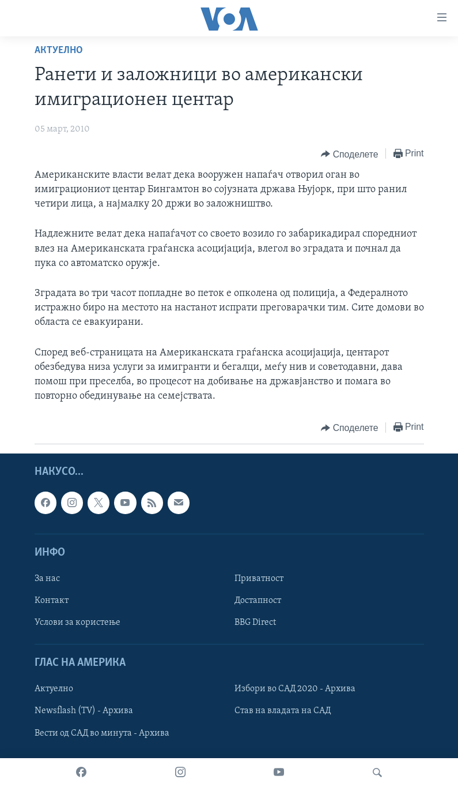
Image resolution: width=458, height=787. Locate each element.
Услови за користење (77, 622)
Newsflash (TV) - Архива (84, 711)
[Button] (349, 154)
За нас (47, 578)
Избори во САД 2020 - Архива (294, 689)
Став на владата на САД (282, 711)
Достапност (257, 600)
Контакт (52, 600)
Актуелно (59, 50)
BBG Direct (255, 622)
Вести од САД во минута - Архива (102, 733)
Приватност (258, 578)
